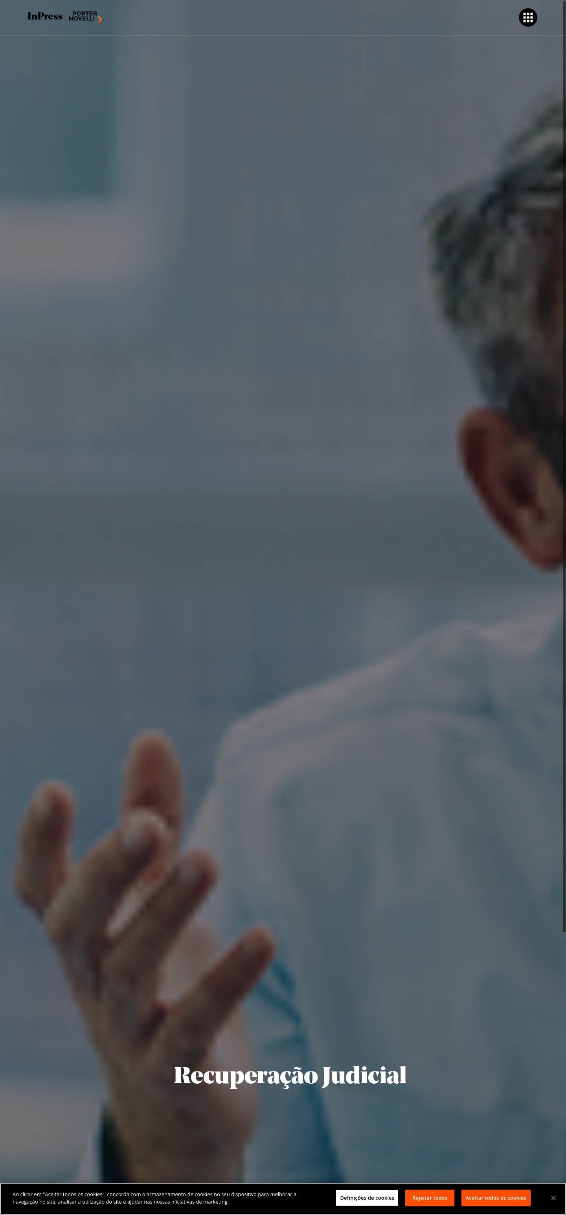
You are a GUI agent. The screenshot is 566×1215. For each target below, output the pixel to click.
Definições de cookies (367, 1197)
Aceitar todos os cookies (496, 1197)
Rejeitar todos (429, 1197)
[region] (283, 1199)
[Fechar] (553, 1197)
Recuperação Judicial (290, 1077)
